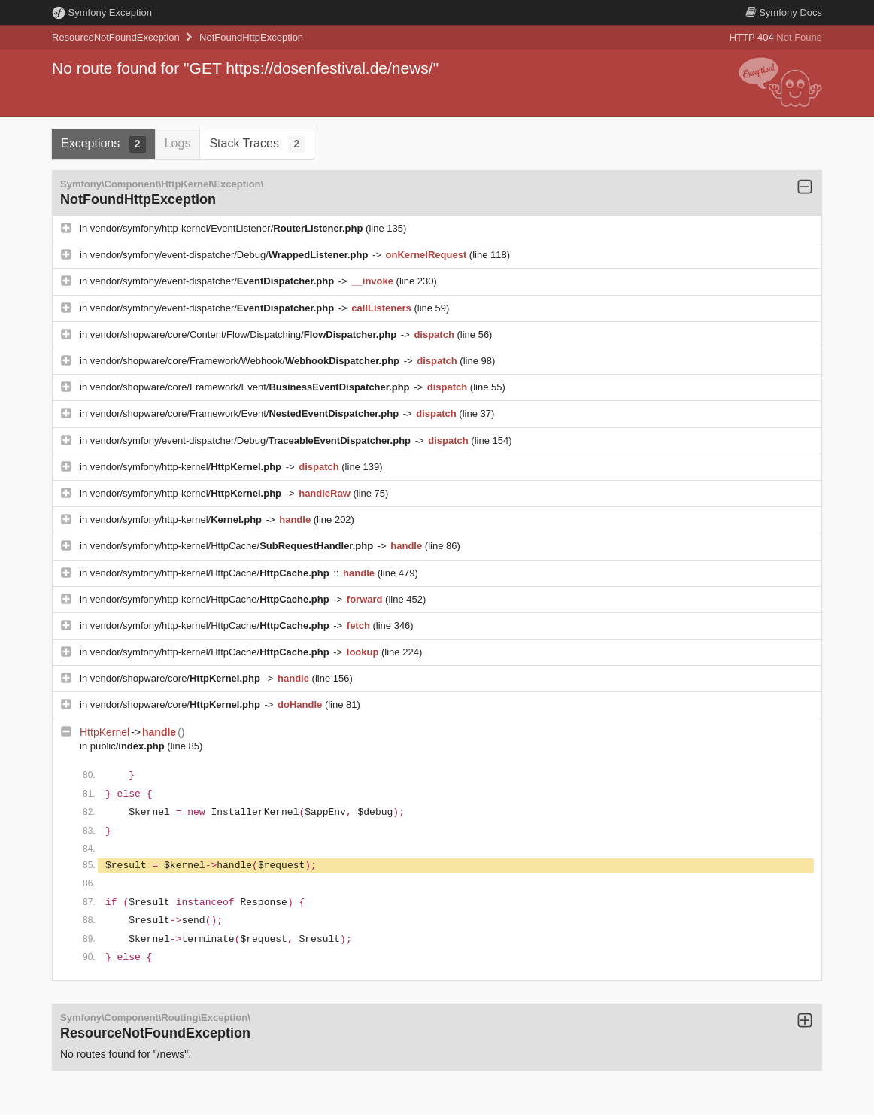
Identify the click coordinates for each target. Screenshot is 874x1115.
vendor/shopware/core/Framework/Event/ (251, 387)
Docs (783, 12)
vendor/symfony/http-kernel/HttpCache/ (233, 545)
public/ (129, 746)
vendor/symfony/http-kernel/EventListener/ (228, 228)
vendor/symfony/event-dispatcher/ (213, 281)
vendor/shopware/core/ (176, 678)
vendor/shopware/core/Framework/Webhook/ (246, 360)
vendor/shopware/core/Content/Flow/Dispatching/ (244, 334)
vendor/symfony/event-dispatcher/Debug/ (230, 254)
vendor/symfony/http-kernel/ (187, 466)
